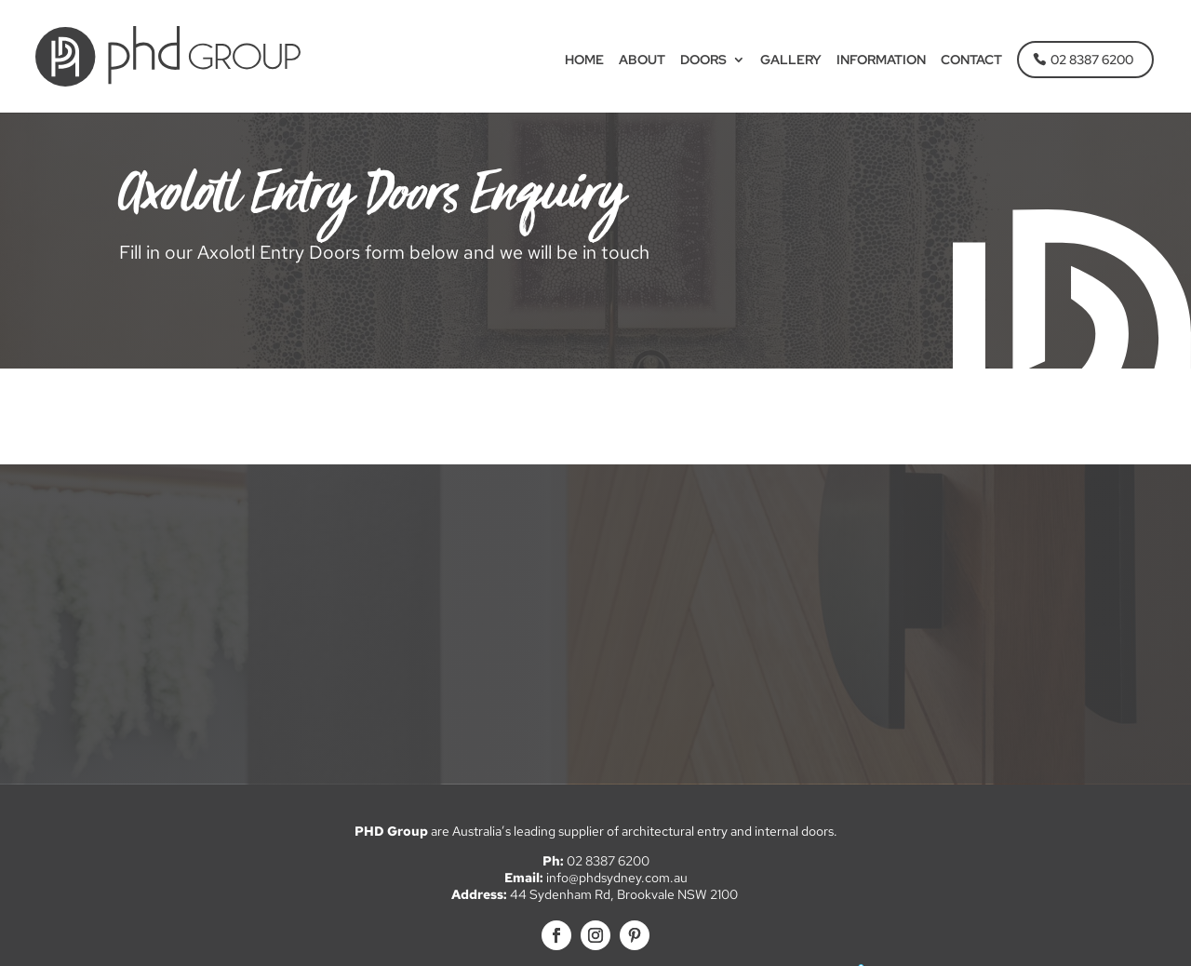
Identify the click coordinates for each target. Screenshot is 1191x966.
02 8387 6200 (1091, 61)
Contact (971, 61)
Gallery (791, 61)
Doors (703, 61)
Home (584, 61)
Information (881, 61)
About (642, 61)
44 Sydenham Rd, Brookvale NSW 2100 (625, 894)
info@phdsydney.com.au (617, 877)
